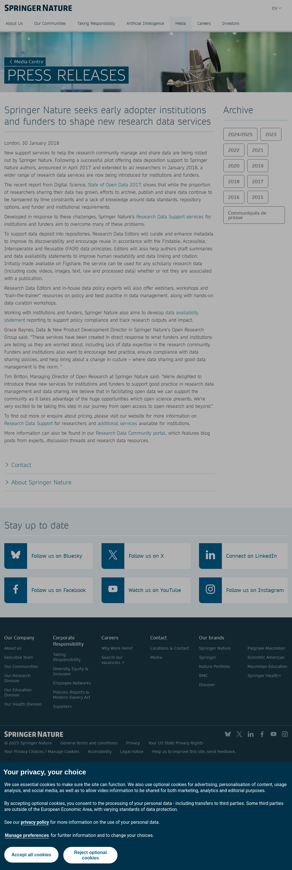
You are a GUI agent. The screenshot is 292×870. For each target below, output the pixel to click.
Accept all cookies (31, 855)
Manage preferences (27, 835)
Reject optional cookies (90, 855)
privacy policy (35, 822)
